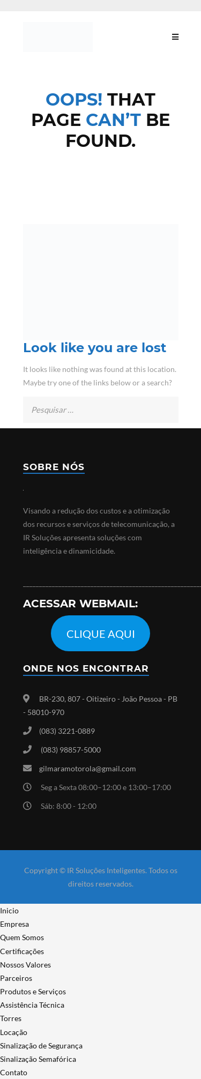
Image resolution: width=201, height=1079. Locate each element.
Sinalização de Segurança (41, 1045)
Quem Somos (22, 937)
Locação (13, 1032)
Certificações (22, 951)
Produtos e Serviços (33, 991)
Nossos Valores (25, 964)
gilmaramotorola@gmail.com (87, 768)
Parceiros (16, 978)
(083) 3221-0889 (67, 730)
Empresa (14, 923)
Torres (10, 1018)
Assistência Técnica (32, 1004)
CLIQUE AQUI (100, 633)
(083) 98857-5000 (71, 749)
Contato (13, 1072)
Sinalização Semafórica (38, 1058)
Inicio (9, 910)
